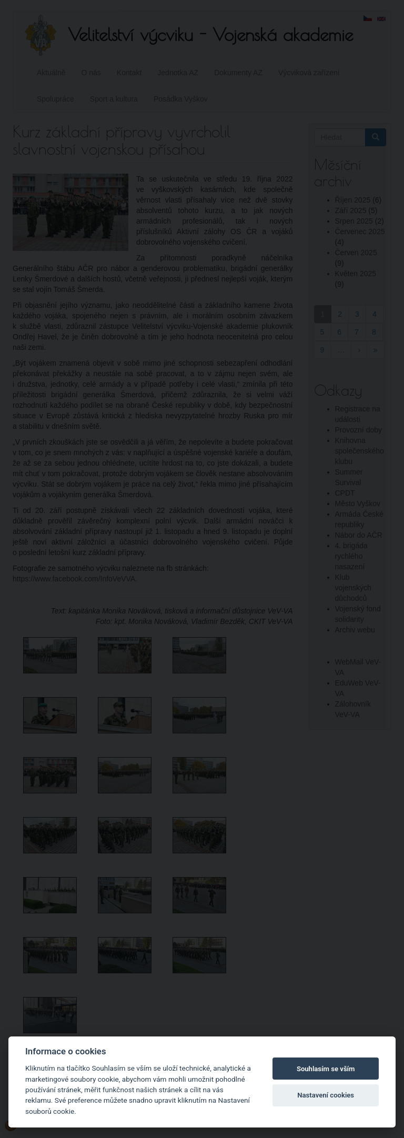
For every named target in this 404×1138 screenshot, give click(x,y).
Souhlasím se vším (326, 1069)
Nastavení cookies (325, 1095)
